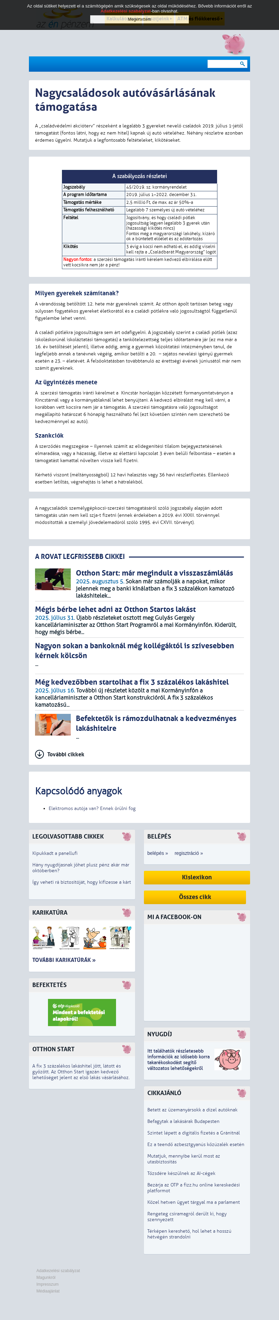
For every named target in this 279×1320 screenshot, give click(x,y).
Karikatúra (49, 912)
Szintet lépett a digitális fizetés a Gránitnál (193, 1133)
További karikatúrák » (64, 960)
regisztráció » (189, 853)
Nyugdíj (159, 1034)
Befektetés (49, 985)
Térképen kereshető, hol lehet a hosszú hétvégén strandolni (189, 1234)
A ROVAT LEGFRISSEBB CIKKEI (80, 557)
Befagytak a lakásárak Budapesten (183, 1121)
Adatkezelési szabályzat (58, 1270)
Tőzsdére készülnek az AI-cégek (181, 1173)
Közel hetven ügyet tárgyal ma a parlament (193, 1202)
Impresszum (47, 1284)
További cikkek (65, 754)
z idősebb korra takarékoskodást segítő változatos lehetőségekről (178, 1062)
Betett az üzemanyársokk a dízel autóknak (192, 1110)
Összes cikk (195, 897)
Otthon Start (53, 1049)
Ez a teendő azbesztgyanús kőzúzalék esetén (195, 1144)
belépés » (157, 853)
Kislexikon (197, 877)
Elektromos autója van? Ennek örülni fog (92, 808)
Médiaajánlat (48, 1291)
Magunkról (45, 1277)
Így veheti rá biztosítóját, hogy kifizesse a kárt (81, 882)
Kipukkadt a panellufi (55, 853)
